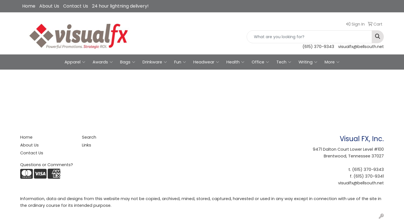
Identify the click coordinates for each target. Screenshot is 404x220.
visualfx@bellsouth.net (361, 46)
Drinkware (155, 62)
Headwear (206, 62)
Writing (308, 62)
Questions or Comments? (46, 165)
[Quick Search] (309, 36)
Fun (180, 62)
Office (260, 62)
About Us (49, 6)
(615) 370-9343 (318, 46)
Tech (283, 62)
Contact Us (75, 6)
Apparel (75, 62)
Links (86, 145)
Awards (103, 62)
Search (89, 137)
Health (235, 62)
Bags (127, 62)
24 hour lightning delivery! (120, 6)
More (332, 62)
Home (28, 6)
